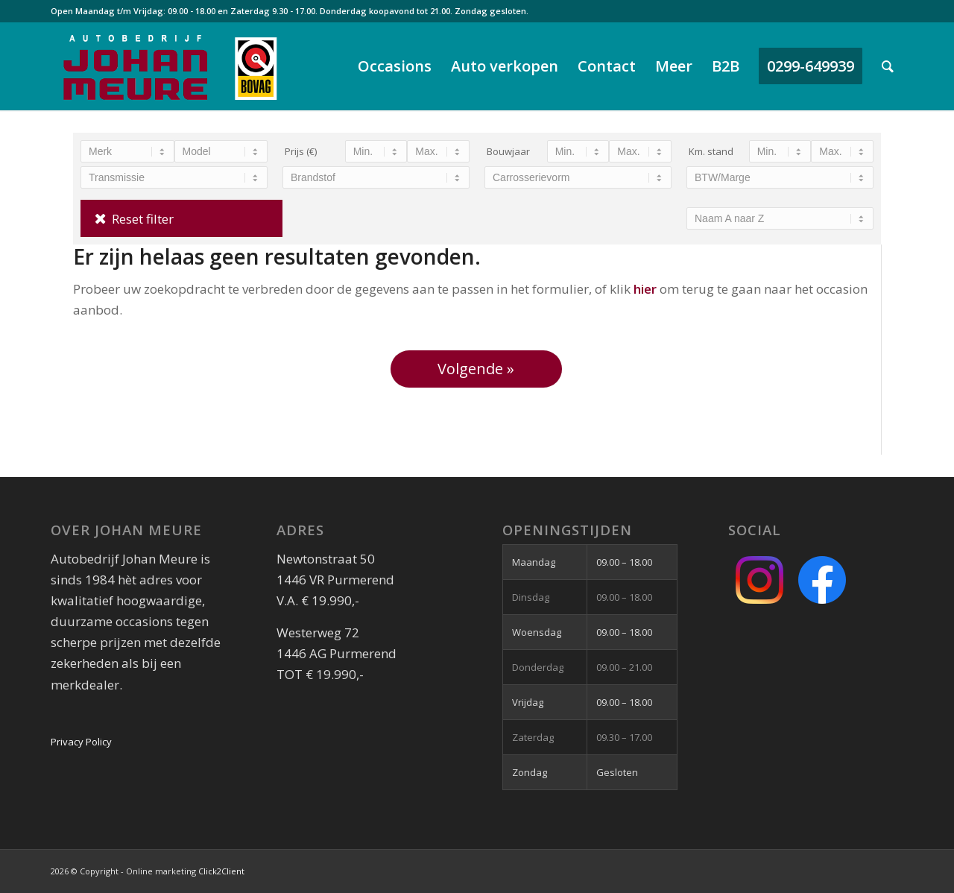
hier (645, 288)
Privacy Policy (81, 741)
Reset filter (143, 218)
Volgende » (475, 369)
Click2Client (221, 871)
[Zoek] (887, 66)
